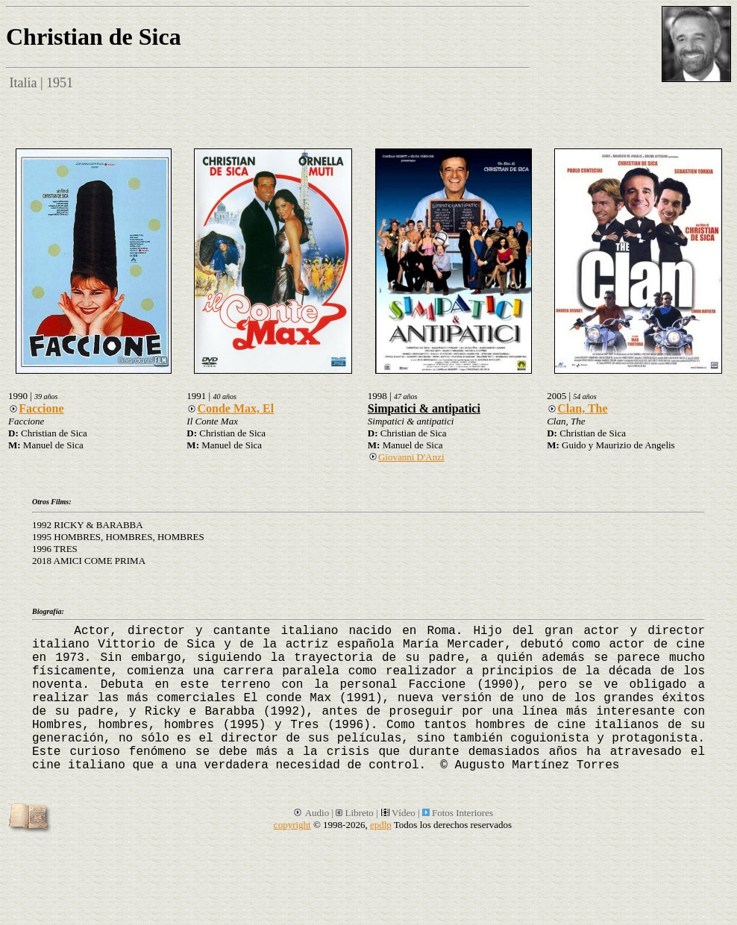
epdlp (381, 824)
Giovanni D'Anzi (406, 456)
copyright (292, 824)
